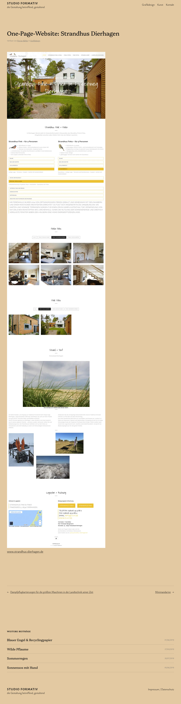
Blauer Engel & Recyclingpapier (29, 640)
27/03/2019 (169, 649)
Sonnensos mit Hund (22, 667)
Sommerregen (17, 658)
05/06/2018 (169, 667)
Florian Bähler (22, 40)
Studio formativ (22, 3)
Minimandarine (163, 592)
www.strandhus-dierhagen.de (25, 551)
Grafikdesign (35, 40)
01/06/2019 (169, 640)
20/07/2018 (169, 658)
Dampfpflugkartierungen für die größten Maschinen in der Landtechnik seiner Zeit (51, 592)
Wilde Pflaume (17, 649)
